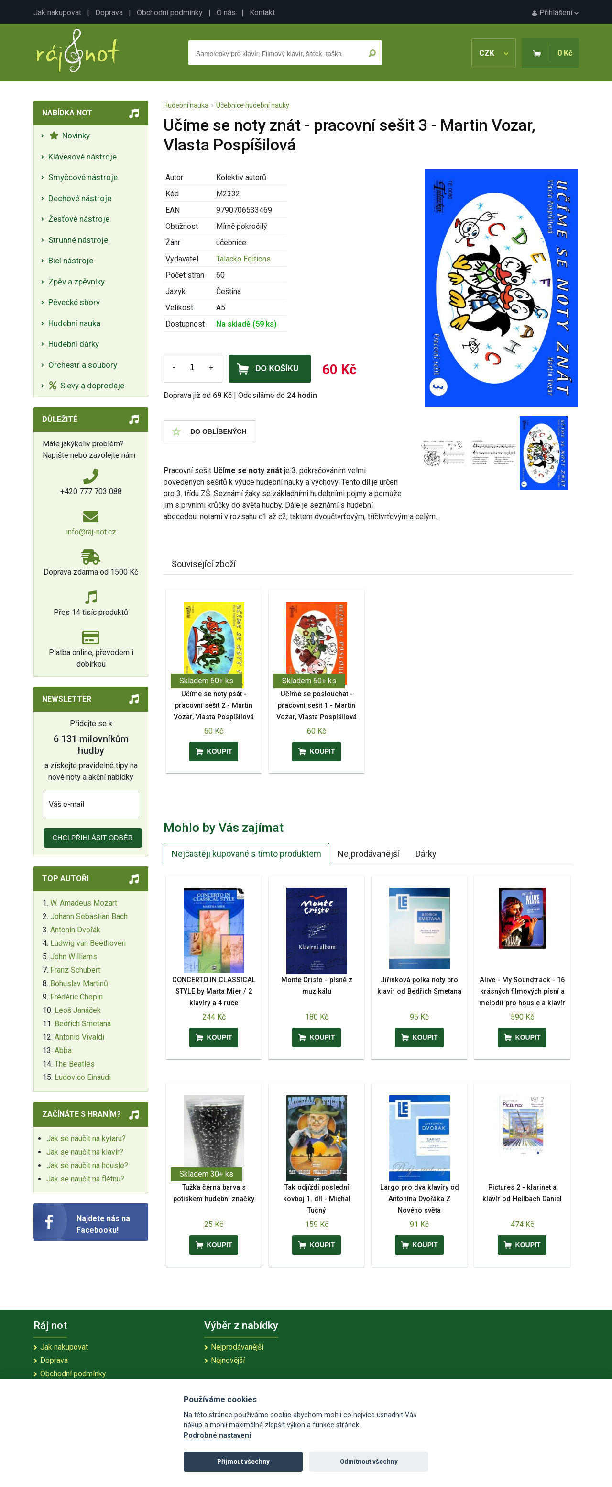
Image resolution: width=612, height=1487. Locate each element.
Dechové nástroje (79, 198)
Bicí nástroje (70, 260)
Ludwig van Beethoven (88, 943)
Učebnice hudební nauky (252, 105)
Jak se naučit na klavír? (84, 1152)
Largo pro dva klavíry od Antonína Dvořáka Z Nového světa (419, 1199)
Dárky (426, 854)
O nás (226, 12)
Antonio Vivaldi (79, 1037)
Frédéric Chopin (76, 996)
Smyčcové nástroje (83, 177)
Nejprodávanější (368, 854)
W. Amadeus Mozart (83, 903)
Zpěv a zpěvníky (76, 281)
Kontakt (262, 12)
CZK (493, 52)
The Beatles (75, 1063)
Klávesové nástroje (82, 156)
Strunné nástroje (78, 240)
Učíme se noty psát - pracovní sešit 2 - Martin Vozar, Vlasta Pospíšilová (214, 705)
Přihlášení (555, 12)
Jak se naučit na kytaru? (86, 1138)
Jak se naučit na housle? (87, 1165)
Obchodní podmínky (170, 12)
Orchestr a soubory (82, 365)
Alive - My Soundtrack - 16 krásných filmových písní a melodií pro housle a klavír (522, 991)
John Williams (73, 956)
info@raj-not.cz (91, 531)
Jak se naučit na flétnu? (85, 1178)
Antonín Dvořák (75, 929)
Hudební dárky (73, 344)
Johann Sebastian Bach (89, 916)
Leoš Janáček (78, 1010)
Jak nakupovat (57, 12)
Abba (63, 1050)
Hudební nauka (74, 323)
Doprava (109, 12)
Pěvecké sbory (74, 302)
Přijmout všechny (243, 1461)
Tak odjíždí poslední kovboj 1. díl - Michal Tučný (316, 1199)
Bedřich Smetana (83, 1023)
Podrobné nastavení (217, 1435)
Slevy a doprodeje (86, 385)
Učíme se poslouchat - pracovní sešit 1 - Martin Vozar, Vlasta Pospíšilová (316, 705)
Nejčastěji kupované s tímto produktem (246, 854)
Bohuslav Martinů (79, 983)
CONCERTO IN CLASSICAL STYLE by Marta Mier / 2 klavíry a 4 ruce (214, 991)
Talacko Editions (243, 258)
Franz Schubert (75, 970)
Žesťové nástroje (78, 219)
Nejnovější (228, 1360)
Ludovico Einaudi (83, 1077)
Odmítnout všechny (369, 1461)
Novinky (69, 135)
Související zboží (204, 564)
